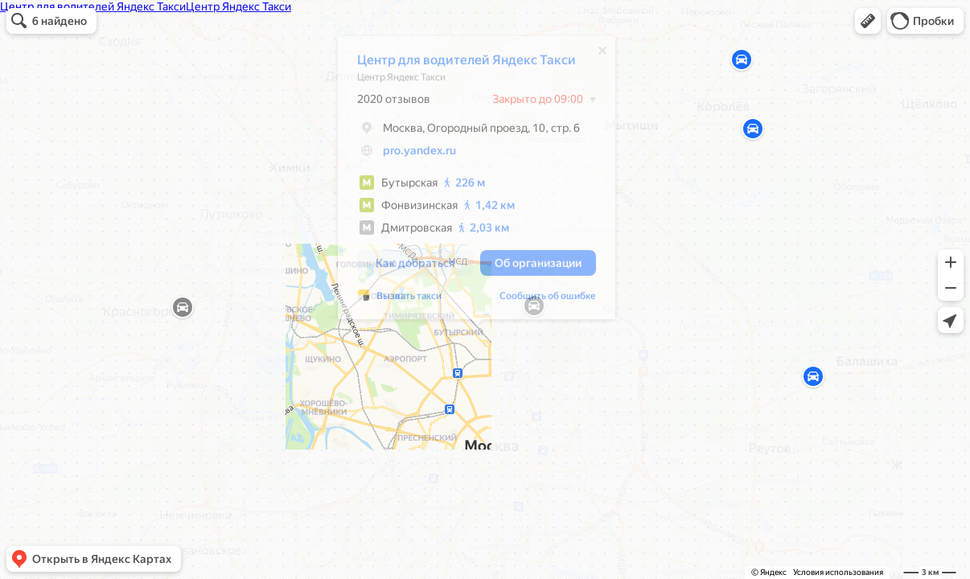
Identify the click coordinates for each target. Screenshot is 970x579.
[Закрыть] (602, 54)
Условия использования (838, 572)
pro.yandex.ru (419, 154)
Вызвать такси (409, 300)
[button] (868, 21)
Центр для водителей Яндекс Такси (466, 64)
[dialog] (476, 181)
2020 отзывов (393, 102)
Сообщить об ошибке (547, 300)
